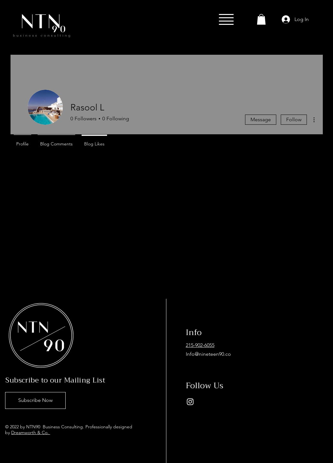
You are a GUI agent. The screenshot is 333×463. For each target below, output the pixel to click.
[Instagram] (190, 401)
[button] (226, 19)
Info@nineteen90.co (208, 354)
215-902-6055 (200, 345)
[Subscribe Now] (35, 400)
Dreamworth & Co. (30, 432)
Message (260, 119)
